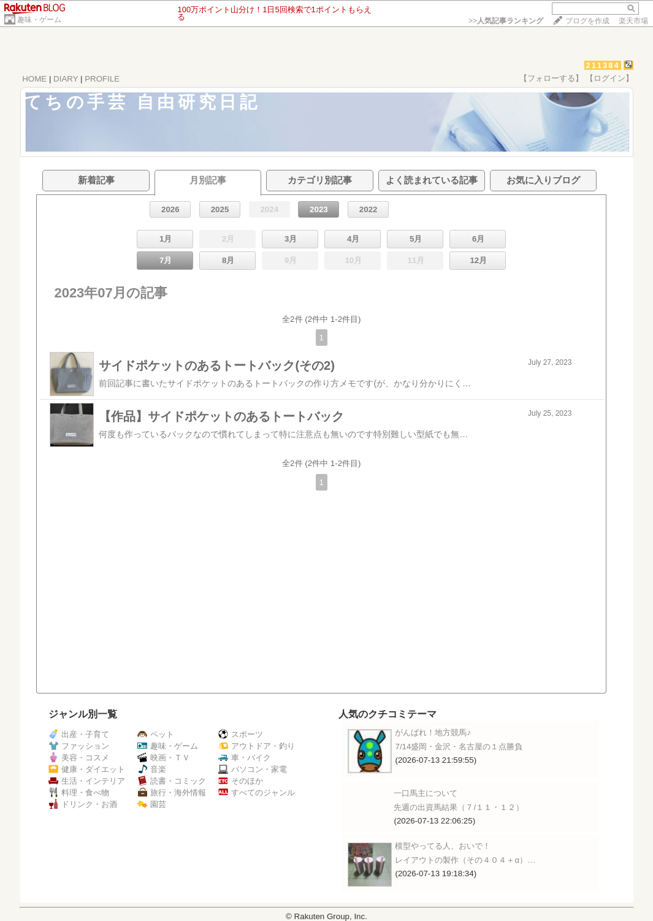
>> (505, 21)
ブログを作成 (587, 21)
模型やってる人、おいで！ (443, 845)
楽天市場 (633, 21)
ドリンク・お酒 (82, 804)
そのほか (240, 780)
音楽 (151, 769)
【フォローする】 (551, 78)
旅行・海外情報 (171, 792)
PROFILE (102, 78)
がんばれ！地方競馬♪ (433, 732)
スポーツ (240, 734)
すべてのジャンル (256, 792)
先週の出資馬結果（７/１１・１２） (459, 807)
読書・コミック (171, 780)
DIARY (65, 78)
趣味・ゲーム (39, 19)
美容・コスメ (78, 757)
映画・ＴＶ (163, 757)
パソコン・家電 (252, 769)
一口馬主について (425, 793)
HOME (34, 78)
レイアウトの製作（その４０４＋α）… (465, 860)
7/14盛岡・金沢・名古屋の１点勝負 (458, 746)
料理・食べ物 (78, 792)
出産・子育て (78, 734)
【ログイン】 (609, 78)
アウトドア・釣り (256, 746)
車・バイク (244, 757)
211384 (602, 65)
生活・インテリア (86, 780)
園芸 (151, 804)
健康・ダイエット (86, 769)
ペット (155, 734)
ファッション (78, 746)
